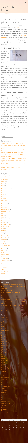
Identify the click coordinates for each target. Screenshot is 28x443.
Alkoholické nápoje (5, 177)
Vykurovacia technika (5, 260)
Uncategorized (4, 252)
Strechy (3, 241)
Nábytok (3, 217)
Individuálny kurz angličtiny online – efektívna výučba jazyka (13, 149)
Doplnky (3, 194)
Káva (2, 213)
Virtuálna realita (4, 258)
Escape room (4, 200)
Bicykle (2, 183)
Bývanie (3, 185)
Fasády (2, 202)
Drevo (2, 196)
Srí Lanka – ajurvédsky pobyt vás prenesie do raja (11, 150)
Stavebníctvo (17, 27)
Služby (2, 232)
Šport (2, 234)
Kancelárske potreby (5, 211)
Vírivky (2, 256)
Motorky (3, 215)
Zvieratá (3, 273)
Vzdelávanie (3, 264)
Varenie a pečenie (5, 254)
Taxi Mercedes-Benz (5, 245)
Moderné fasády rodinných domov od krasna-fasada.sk (12, 152)
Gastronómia (4, 207)
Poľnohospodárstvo (5, 224)
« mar (2, 433)
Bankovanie (3, 181)
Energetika (3, 198)
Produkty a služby (5, 226)
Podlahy (3, 221)
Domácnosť (3, 192)
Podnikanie (3, 222)
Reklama (3, 228)
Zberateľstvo (4, 267)
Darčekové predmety (5, 189)
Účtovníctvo (3, 250)
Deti (2, 190)
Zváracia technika (4, 271)
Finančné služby (4, 204)
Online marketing (4, 219)
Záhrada (3, 265)
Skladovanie (3, 230)
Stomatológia (4, 239)
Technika (3, 247)
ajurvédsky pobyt (5, 175)
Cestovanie (3, 187)
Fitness (2, 205)
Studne (3, 243)
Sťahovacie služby (5, 235)
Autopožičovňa (4, 179)
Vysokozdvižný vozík (5, 262)
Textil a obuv (4, 249)
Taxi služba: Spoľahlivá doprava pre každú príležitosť (12, 143)
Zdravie (2, 269)
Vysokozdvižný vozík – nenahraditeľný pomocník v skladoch (13, 158)
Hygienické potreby (5, 209)
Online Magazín (7, 7)
